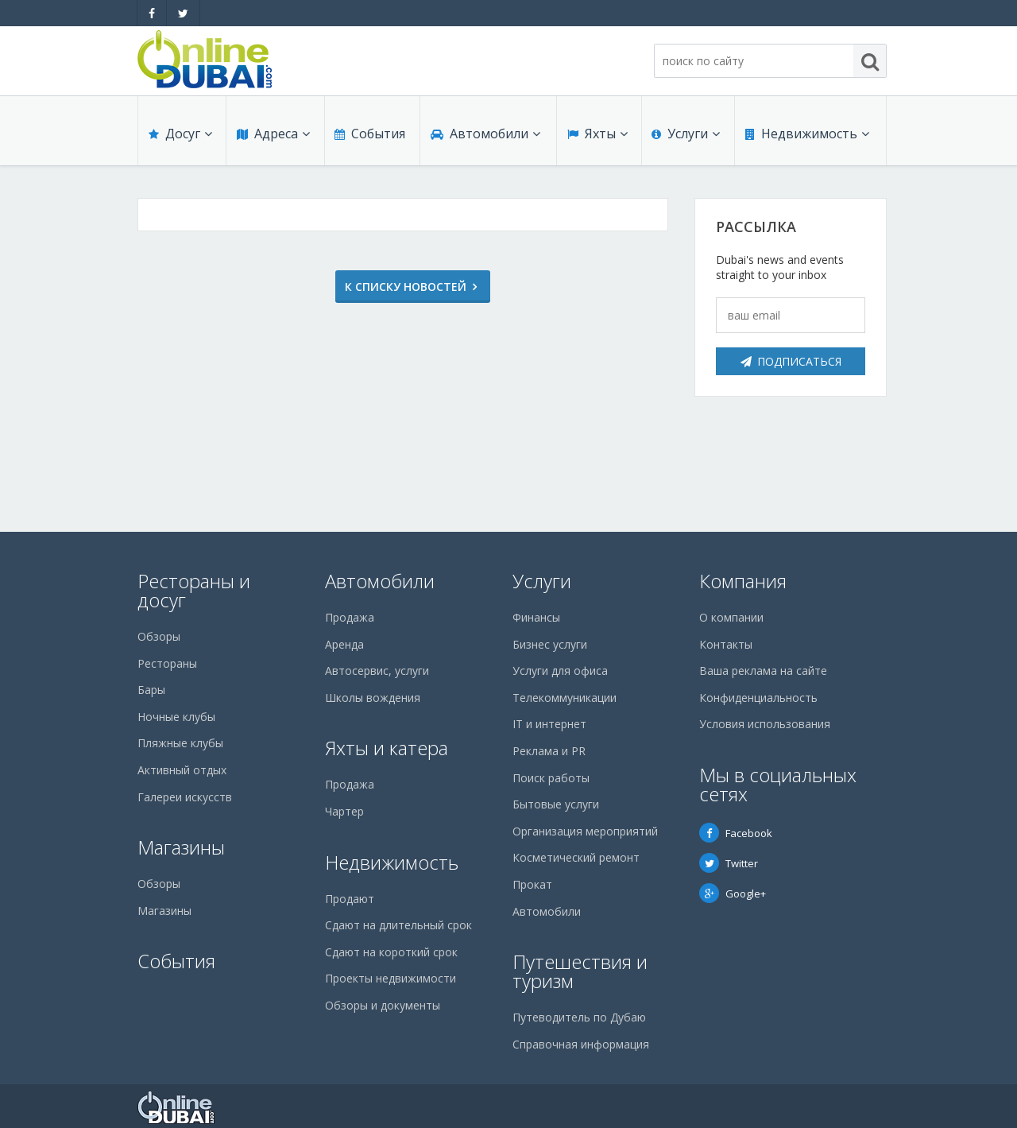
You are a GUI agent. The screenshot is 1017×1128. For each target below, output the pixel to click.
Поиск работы (551, 777)
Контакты (725, 644)
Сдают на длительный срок (398, 924)
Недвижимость (806, 137)
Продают (349, 898)
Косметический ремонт (576, 857)
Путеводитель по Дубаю (579, 1017)
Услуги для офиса (560, 670)
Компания (743, 581)
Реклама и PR (549, 750)
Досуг (179, 137)
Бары (151, 689)
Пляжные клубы (180, 742)
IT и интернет (549, 723)
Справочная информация (580, 1044)
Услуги (686, 137)
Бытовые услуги (555, 804)
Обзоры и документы (382, 1005)
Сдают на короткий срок (391, 951)
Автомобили (484, 137)
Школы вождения (372, 697)
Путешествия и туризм (580, 971)
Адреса (272, 137)
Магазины (181, 847)
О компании (731, 617)
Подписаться (791, 361)
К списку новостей (396, 286)
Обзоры (158, 636)
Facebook (735, 833)
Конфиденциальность (758, 697)
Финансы (536, 617)
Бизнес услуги (549, 644)
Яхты (597, 137)
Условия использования (764, 723)
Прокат (532, 884)
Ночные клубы (176, 716)
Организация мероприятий (585, 831)
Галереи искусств (184, 796)
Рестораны (167, 663)
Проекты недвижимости (390, 978)
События (369, 136)
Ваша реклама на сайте (763, 670)
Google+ (732, 893)
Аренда (344, 644)
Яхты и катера (386, 748)
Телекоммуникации (564, 697)
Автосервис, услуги (377, 670)
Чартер (344, 811)
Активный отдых (181, 769)
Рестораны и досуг (193, 590)
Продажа (349, 617)
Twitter (728, 863)
